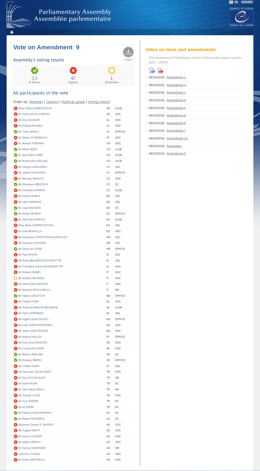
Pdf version (160, 70)
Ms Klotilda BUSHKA (30, 125)
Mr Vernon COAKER (30, 436)
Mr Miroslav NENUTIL (31, 178)
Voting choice (99, 101)
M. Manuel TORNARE (31, 143)
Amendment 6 (176, 100)
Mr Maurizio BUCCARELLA (34, 289)
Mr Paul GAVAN (27, 254)
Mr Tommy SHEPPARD (32, 448)
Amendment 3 (176, 85)
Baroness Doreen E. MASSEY (36, 424)
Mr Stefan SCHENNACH (32, 137)
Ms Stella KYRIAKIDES (32, 172)
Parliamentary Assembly (60, 15)
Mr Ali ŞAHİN (26, 407)
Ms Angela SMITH (29, 430)
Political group (73, 101)
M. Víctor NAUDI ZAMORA (34, 114)
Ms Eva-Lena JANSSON (32, 342)
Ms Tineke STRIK (28, 301)
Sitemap (10, 2)
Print (128, 60)
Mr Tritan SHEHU (28, 131)
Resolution (174, 146)
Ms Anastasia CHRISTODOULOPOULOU (42, 237)
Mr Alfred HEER (27, 149)
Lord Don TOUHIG (29, 454)
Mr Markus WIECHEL (31, 354)
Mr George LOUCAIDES (32, 167)
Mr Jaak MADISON (29, 208)
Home (12, 32)
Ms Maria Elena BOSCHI (33, 284)
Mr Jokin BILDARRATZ (31, 219)
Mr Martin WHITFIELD (31, 459)
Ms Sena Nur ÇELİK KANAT (35, 371)
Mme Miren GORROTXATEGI (35, 225)
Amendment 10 (177, 138)
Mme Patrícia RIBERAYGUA (35, 108)
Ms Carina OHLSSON (31, 348)
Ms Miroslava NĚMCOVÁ (33, 184)
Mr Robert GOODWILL (31, 418)
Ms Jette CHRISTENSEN (33, 330)
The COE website (241, 17)
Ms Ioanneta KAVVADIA (32, 243)
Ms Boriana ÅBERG (30, 360)
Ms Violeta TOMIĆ (29, 366)
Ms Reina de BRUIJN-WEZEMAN (38, 307)
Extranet (247, 2)
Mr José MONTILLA (30, 231)
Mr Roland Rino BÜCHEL (33, 161)
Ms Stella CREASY (29, 442)
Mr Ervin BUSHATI (29, 120)
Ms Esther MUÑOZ (29, 213)
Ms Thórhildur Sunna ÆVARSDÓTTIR (40, 266)
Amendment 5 (176, 153)
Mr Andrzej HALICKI (30, 336)
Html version (152, 70)
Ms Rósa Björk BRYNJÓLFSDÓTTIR (39, 260)
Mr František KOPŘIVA (31, 190)
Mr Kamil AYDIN (27, 383)
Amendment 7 (176, 130)
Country (52, 101)
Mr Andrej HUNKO (29, 196)
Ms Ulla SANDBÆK (29, 202)
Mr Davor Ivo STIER (30, 248)
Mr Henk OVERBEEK (31, 313)
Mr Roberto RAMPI (29, 272)
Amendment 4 (176, 108)
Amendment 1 (176, 92)
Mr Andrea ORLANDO (31, 278)
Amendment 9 (176, 123)
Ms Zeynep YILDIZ (29, 395)
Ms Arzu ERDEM (28, 401)
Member (36, 101)
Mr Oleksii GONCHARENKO (35, 412)
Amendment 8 (176, 115)
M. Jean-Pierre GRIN (30, 155)
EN (231, 2)
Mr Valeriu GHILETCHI (31, 295)
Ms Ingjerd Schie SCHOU (33, 319)
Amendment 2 (176, 77)
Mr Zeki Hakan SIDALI (31, 389)
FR (236, 2)
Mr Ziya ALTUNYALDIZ (31, 377)
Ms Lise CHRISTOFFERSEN (35, 325)
